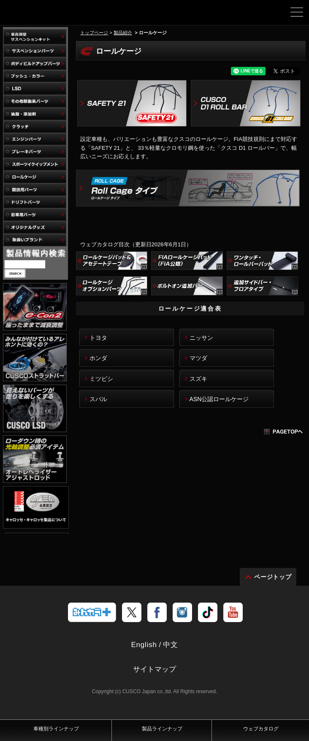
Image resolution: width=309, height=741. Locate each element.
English (144, 654)
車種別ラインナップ (56, 729)
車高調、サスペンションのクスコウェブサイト (49, 15)
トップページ (94, 32)
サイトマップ (154, 679)
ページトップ (273, 586)
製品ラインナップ (162, 729)
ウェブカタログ (261, 729)
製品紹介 (123, 32)
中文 (170, 654)
